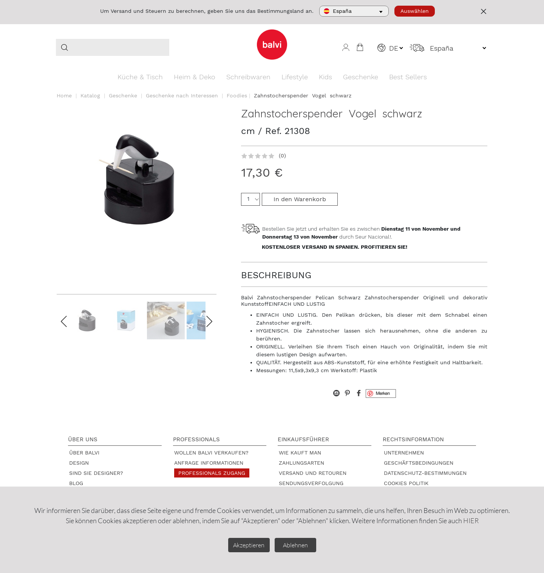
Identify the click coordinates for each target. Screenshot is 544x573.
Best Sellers (408, 77)
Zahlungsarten (301, 463)
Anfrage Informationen (208, 463)
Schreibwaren (248, 77)
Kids (325, 77)
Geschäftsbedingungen (418, 463)
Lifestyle (294, 77)
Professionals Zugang (211, 473)
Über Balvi (84, 453)
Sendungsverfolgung (311, 483)
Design (79, 463)
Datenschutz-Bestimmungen (425, 473)
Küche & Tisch (140, 77)
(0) (282, 155)
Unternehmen (404, 453)
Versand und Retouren (312, 473)
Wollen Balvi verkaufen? (211, 453)
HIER (471, 520)
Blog (76, 483)
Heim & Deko (194, 77)
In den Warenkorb (300, 199)
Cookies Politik (406, 483)
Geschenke (360, 77)
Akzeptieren (248, 545)
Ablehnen (295, 545)
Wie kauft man (300, 453)
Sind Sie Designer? (96, 473)
